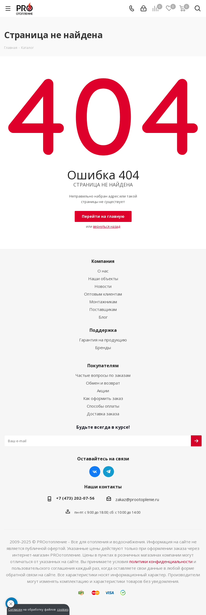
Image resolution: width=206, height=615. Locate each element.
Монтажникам (103, 301)
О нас (103, 271)
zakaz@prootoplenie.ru (137, 499)
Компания (103, 261)
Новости (103, 286)
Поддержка (103, 330)
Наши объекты (103, 278)
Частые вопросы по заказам (103, 375)
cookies (62, 609)
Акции (103, 390)
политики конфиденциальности (161, 561)
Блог (103, 317)
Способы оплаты (103, 406)
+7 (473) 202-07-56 (75, 498)
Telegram (108, 471)
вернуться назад (106, 226)
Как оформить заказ (103, 398)
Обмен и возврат (103, 383)
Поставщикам (103, 309)
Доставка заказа (103, 413)
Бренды (103, 347)
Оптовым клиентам (103, 294)
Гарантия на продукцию (103, 340)
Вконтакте (94, 471)
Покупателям (103, 366)
